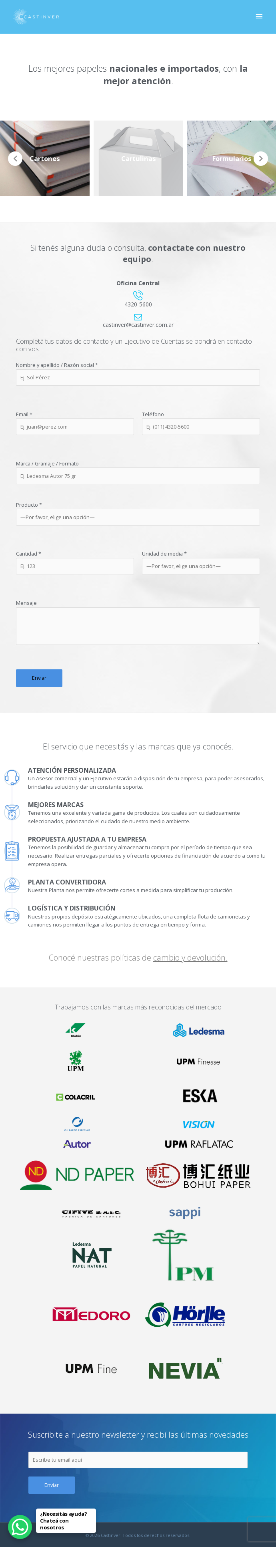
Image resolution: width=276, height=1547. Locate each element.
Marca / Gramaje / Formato (138, 472)
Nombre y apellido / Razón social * (138, 373)
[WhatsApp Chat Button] (20, 1527)
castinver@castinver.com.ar (138, 324)
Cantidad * (75, 562)
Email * (75, 423)
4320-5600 (138, 304)
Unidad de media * (201, 562)
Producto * (138, 513)
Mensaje (138, 623)
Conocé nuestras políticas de (138, 957)
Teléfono (201, 423)
